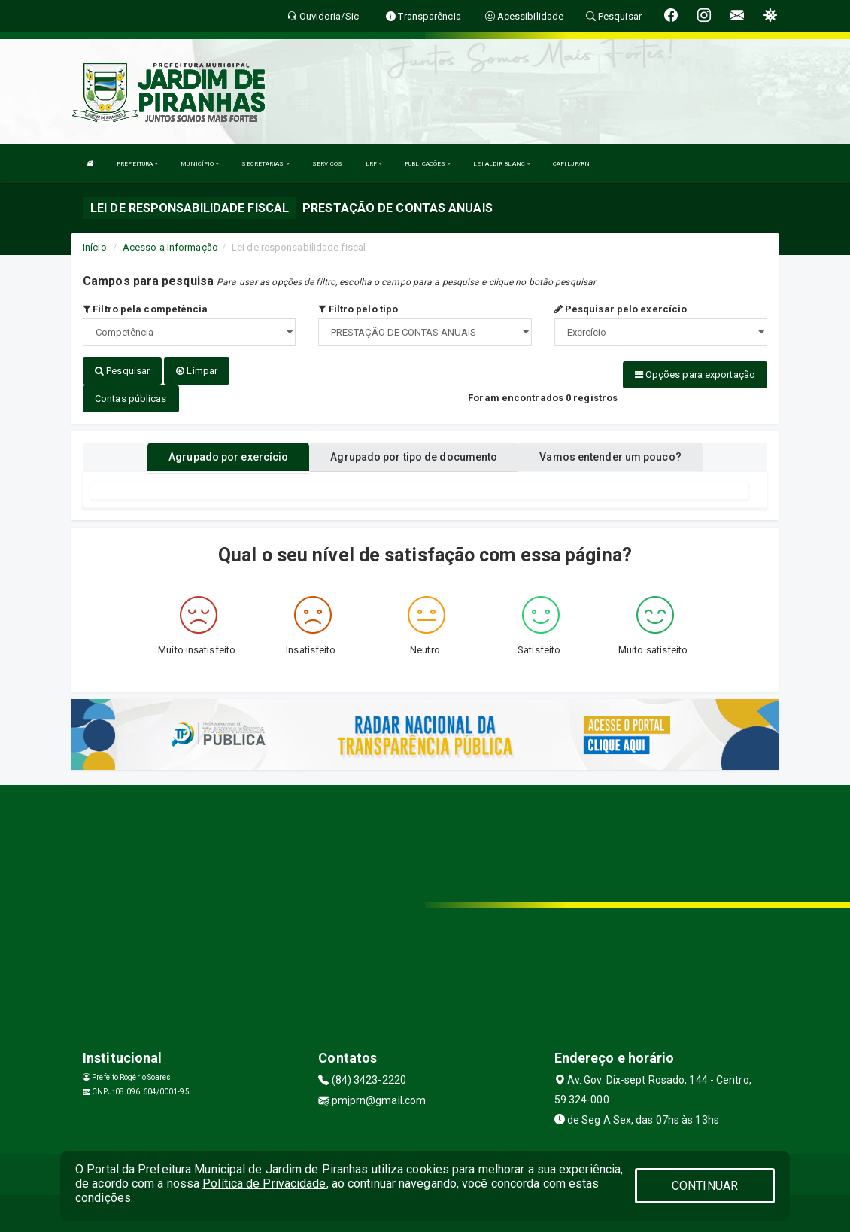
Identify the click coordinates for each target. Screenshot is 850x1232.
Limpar (196, 370)
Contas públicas (131, 397)
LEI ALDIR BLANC (501, 163)
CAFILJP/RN (571, 163)
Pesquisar (122, 370)
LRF (374, 163)
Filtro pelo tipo (358, 309)
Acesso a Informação (170, 247)
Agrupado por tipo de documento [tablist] (413, 456)
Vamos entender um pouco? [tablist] (610, 456)
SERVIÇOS (327, 163)
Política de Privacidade (264, 1183)
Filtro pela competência (145, 309)
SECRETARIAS (265, 163)
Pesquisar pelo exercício (621, 309)
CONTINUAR (705, 1186)
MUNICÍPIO (200, 163)
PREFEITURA (137, 163)
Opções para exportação (695, 374)
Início (95, 247)
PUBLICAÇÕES (428, 163)
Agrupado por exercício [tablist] (228, 456)
